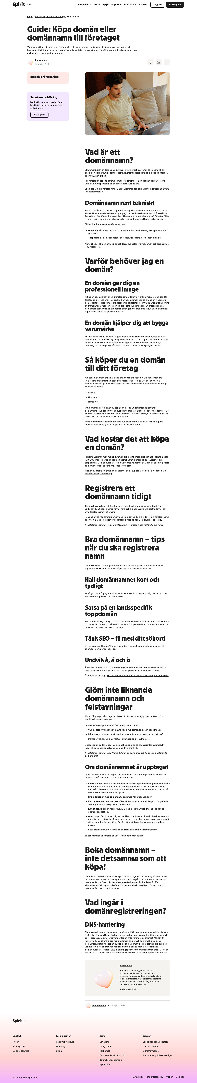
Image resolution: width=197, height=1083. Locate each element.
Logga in (157, 4)
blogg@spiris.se (128, 989)
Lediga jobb (105, 1046)
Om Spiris (130, 4)
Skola (59, 1051)
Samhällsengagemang (110, 1060)
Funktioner (84, 4)
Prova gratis (175, 4)
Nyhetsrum (104, 1064)
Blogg (30, 16)
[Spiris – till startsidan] (98, 1021)
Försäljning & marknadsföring (50, 16)
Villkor (169, 1077)
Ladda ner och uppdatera (155, 1041)
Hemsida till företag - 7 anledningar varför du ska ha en (135, 525)
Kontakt (143, 4)
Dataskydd (138, 1077)
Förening (60, 1046)
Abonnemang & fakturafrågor (157, 1055)
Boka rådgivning (21, 1051)
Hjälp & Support (112, 4)
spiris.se (122, 172)
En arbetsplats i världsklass (113, 1055)
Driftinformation (151, 1051)
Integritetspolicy (155, 1077)
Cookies (180, 1077)
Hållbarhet (104, 1051)
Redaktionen (41, 60)
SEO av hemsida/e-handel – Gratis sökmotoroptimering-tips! (137, 675)
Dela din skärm (150, 1046)
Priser (97, 4)
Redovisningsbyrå (65, 1041)
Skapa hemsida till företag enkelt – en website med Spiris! (114, 835)
